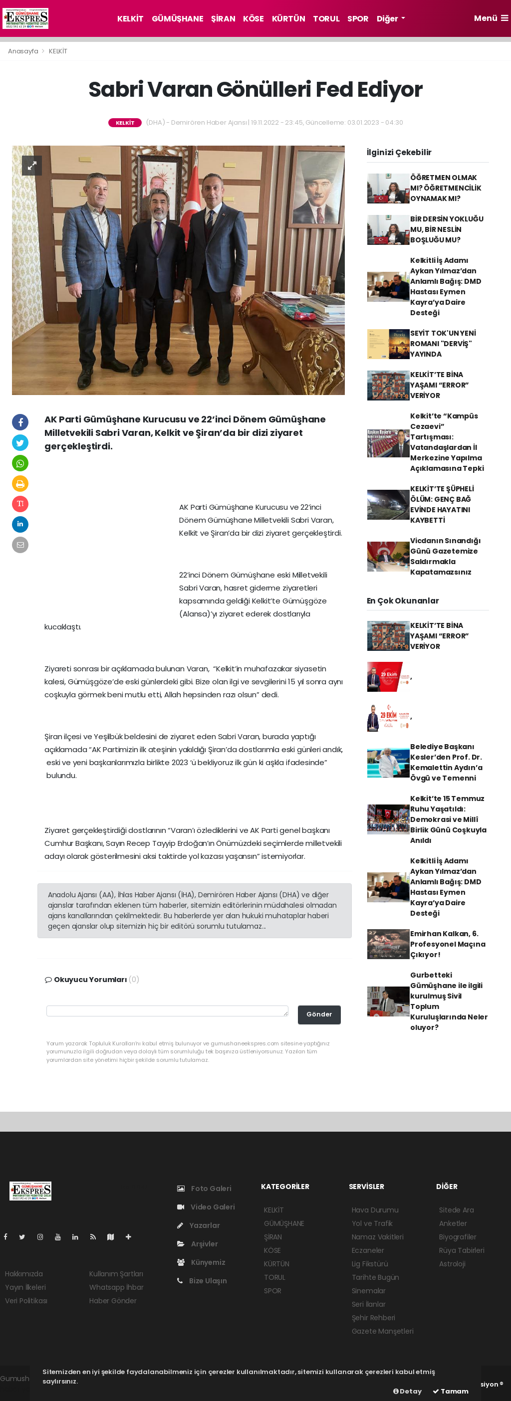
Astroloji (452, 1264)
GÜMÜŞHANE (177, 18)
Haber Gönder (113, 1301)
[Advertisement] (194, 480)
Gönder (319, 1014)
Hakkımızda (24, 1274)
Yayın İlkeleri (25, 1287)
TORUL (326, 18)
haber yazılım (22, 1389)
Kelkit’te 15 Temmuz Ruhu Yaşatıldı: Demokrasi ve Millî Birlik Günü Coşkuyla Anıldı (448, 819)
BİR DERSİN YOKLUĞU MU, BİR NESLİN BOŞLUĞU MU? (447, 229)
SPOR (357, 18)
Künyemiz (201, 1262)
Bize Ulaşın (202, 1281)
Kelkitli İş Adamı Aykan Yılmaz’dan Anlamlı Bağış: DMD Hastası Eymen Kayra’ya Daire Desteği (446, 286)
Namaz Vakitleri (378, 1237)
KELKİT (130, 18)
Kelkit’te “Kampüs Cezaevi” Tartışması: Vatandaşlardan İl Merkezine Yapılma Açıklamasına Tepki (447, 442)
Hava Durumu (375, 1210)
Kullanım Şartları (116, 1274)
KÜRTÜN (288, 18)
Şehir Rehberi (374, 1318)
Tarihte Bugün (376, 1277)
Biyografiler (458, 1237)
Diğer (388, 18)
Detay (407, 1391)
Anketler (453, 1223)
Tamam (451, 1391)
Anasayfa (23, 51)
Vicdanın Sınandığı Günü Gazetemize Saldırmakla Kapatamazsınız (445, 556)
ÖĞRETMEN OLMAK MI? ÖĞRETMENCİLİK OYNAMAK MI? (446, 188)
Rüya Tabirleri (461, 1250)
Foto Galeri (204, 1189)
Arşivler (197, 1244)
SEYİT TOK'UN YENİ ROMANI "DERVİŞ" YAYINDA (443, 343)
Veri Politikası (26, 1301)
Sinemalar (369, 1291)
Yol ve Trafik (372, 1223)
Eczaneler (368, 1250)
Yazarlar (198, 1225)
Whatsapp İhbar (116, 1287)
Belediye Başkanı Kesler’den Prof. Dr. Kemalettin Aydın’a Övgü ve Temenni (446, 762)
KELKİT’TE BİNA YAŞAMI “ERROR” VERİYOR (439, 385)
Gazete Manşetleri (383, 1331)
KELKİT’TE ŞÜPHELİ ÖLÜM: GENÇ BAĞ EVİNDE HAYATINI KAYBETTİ (442, 504)
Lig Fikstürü (370, 1264)
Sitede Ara (456, 1210)
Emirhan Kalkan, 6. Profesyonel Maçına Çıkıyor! (448, 944)
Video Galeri (206, 1207)
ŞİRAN (223, 18)
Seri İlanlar (369, 1304)
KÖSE (253, 18)
